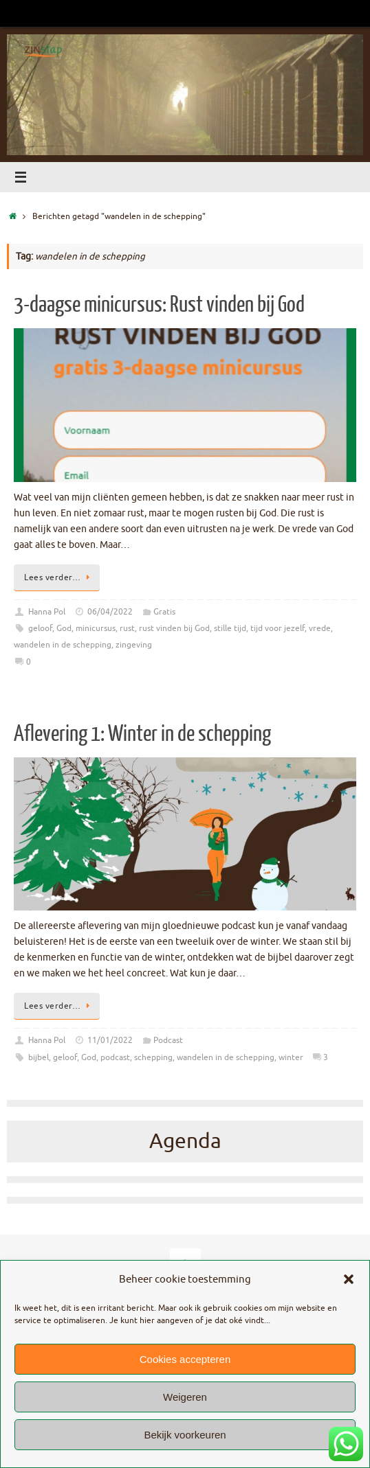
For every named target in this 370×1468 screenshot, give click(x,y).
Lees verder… (59, 577)
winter (291, 1057)
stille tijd (230, 628)
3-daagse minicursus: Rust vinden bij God (159, 305)
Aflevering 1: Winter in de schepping (142, 734)
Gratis (164, 611)
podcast (115, 1057)
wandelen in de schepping (62, 644)
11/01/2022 (110, 1040)
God (64, 628)
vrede (320, 628)
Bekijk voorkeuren (185, 1435)
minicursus (96, 628)
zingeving (134, 644)
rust (127, 628)
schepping (153, 1057)
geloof (40, 628)
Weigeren (185, 1397)
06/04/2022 (110, 611)
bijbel (38, 1057)
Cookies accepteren (185, 1359)
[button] (349, 1279)
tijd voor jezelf (277, 628)
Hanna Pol (46, 611)
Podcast (168, 1040)
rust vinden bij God (174, 628)
